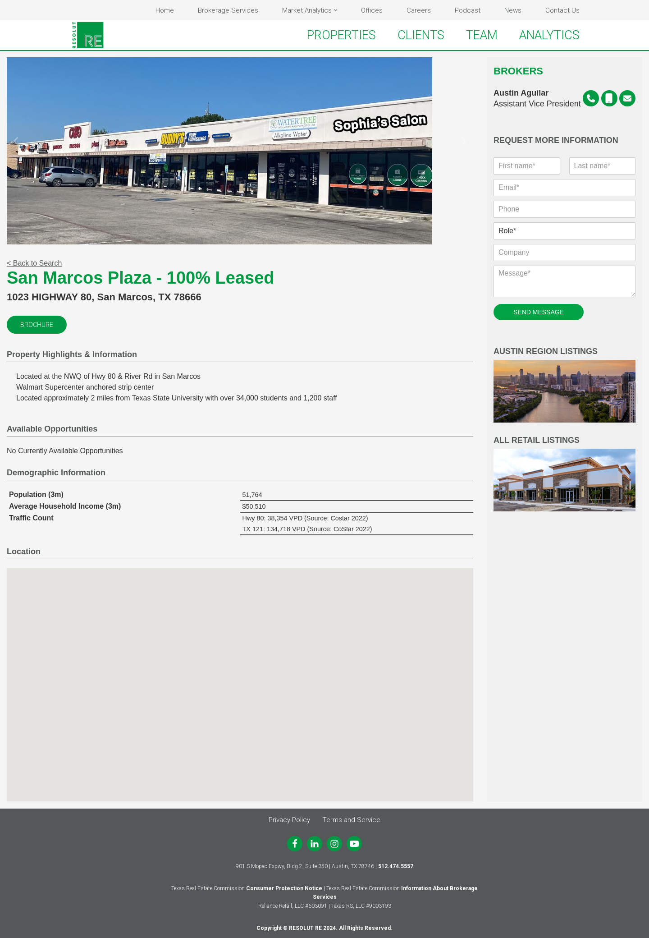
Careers (419, 10)
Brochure (36, 325)
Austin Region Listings (564, 385)
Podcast (467, 10)
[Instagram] (334, 843)
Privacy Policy (289, 820)
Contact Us (562, 10)
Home (164, 10)
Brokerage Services (228, 10)
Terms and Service (351, 820)
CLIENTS (421, 35)
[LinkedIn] (314, 843)
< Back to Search (34, 263)
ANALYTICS (549, 35)
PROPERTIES (341, 35)
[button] (335, 10)
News (512, 10)
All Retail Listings (564, 474)
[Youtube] (354, 843)
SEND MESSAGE (538, 312)
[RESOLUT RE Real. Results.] (88, 35)
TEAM (482, 35)
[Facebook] (294, 843)
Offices (372, 10)
